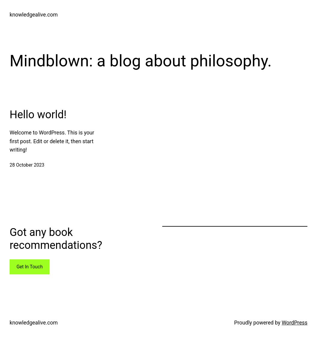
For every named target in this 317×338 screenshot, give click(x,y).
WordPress (294, 323)
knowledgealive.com (34, 15)
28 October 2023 (27, 165)
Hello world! (38, 114)
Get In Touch (29, 267)
